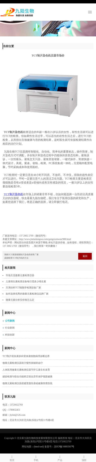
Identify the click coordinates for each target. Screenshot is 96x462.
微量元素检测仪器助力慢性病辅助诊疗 (23, 363)
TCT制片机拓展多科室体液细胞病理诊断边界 (26, 356)
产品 (60, 457)
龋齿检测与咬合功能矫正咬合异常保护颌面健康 (27, 376)
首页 (12, 457)
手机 (36, 457)
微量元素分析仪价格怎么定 (20, 300)
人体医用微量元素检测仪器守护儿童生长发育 (26, 369)
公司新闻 (10, 321)
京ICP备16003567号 (64, 446)
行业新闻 (10, 327)
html (36, 446)
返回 (85, 256)
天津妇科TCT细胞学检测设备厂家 (23, 287)
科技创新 (10, 334)
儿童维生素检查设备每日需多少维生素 (26, 281)
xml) (41, 446)
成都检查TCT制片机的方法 (16, 258)
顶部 (84, 457)
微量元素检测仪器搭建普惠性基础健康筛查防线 (27, 383)
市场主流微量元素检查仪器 (20, 275)
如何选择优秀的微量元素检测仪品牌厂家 (27, 293)
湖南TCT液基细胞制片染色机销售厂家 (21, 254)
